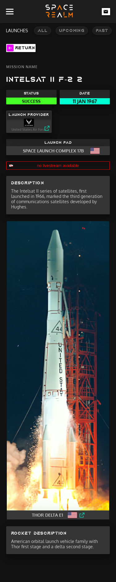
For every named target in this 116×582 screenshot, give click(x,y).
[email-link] (106, 11)
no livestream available (58, 165)
